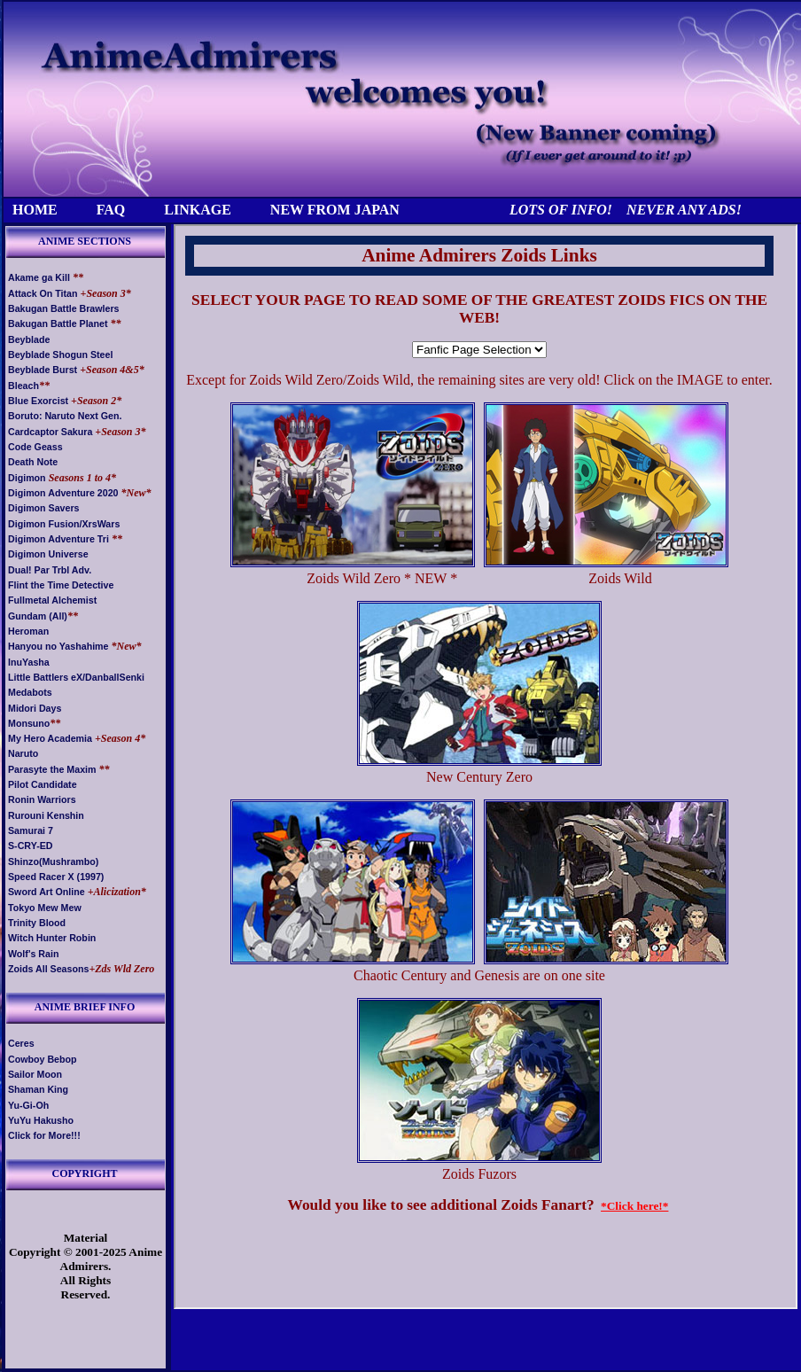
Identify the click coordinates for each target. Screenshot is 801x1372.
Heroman (28, 631)
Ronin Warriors (42, 799)
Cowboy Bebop (42, 1059)
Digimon (27, 477)
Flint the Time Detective (60, 585)
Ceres (21, 1043)
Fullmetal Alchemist (52, 600)
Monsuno (29, 723)
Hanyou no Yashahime (58, 646)
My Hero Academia (50, 738)
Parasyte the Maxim (52, 769)
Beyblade (29, 339)
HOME (35, 209)
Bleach (23, 385)
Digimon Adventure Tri (58, 539)
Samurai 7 (30, 830)
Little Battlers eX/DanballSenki (76, 677)
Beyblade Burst (42, 369)
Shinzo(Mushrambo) (53, 861)
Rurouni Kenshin (46, 815)
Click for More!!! (44, 1135)
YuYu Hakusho (41, 1120)
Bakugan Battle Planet (58, 323)
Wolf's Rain (33, 953)
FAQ (111, 209)
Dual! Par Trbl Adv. (49, 570)
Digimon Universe (48, 554)
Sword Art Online (46, 891)
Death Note (33, 461)
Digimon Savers (44, 508)
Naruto (23, 753)
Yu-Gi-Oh (28, 1105)
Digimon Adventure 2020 (63, 492)
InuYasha (29, 662)
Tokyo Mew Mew (45, 907)
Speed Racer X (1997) (56, 876)
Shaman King (38, 1089)
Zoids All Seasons (48, 968)
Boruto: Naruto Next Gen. (64, 415)
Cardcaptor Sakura (50, 431)
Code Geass (35, 446)
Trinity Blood (37, 922)
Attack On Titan (43, 293)
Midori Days (34, 708)
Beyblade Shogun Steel (60, 354)
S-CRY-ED (30, 845)
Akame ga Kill (39, 277)
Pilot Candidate (42, 784)
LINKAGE (197, 209)
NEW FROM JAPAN (335, 209)
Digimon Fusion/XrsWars (64, 523)
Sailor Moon (35, 1074)
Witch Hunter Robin (52, 937)
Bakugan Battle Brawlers (64, 308)
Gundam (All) (37, 616)
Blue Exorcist (38, 400)
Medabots (30, 692)
